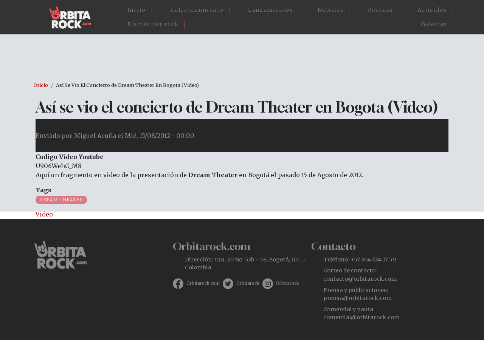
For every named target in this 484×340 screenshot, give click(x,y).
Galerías (434, 24)
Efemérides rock (153, 24)
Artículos (432, 9)
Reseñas (380, 9)
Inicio (136, 9)
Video (44, 214)
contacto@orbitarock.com (360, 278)
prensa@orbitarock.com (357, 298)
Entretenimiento (197, 9)
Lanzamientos (270, 9)
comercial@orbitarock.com (361, 317)
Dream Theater (61, 199)
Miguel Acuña (95, 135)
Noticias (330, 9)
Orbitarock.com (203, 283)
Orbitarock (247, 283)
